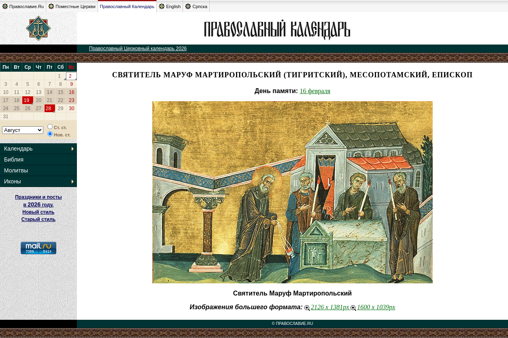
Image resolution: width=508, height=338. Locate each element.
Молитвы (16, 170)
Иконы (12, 181)
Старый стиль (38, 219)
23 (71, 100)
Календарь (18, 148)
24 (5, 108)
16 (71, 92)
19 (26, 100)
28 (48, 108)
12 (27, 92)
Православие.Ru (23, 6)
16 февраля (315, 90)
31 (5, 116)
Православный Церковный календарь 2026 (138, 48)
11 (16, 92)
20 (38, 100)
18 (16, 100)
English (170, 6)
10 (5, 92)
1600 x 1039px (373, 307)
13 (38, 92)
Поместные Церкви (72, 6)
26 (27, 108)
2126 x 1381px (327, 307)
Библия (13, 159)
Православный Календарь (127, 6)
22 (60, 100)
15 (60, 92)
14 (49, 92)
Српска (196, 6)
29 (60, 108)
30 (71, 108)
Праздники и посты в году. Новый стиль (38, 204)
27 (38, 108)
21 (49, 100)
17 (5, 100)
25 (16, 108)
